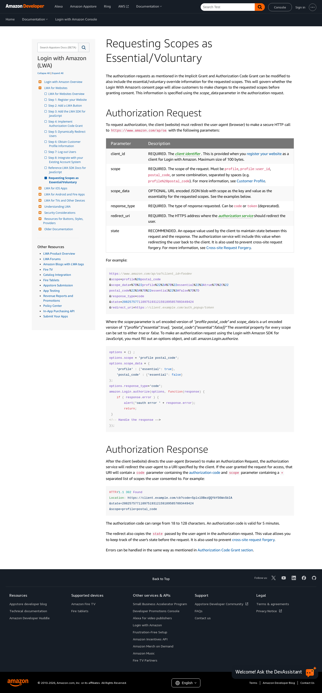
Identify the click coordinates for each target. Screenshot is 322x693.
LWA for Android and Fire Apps (64, 194)
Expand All (58, 73)
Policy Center (52, 306)
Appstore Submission (58, 285)
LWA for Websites (55, 88)
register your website (264, 153)
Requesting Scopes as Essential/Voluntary (64, 180)
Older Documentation (58, 229)
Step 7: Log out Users (62, 152)
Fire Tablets (51, 280)
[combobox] (57, 47)
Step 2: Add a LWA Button (65, 106)
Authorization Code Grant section (225, 550)
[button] (83, 47)
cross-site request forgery (253, 539)
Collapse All (43, 73)
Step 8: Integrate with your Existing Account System (66, 160)
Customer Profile (251, 181)
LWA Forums (52, 259)
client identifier (187, 153)
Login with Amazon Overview (62, 82)
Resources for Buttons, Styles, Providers (63, 221)
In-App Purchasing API (59, 311)
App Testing (51, 290)
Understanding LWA (57, 207)
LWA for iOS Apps (55, 188)
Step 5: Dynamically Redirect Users (67, 134)
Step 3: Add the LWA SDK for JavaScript (67, 113)
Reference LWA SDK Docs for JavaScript (68, 170)
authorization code (204, 472)
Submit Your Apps (55, 316)
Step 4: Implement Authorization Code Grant (66, 124)
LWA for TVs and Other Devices (64, 200)
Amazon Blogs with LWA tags (63, 264)
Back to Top (161, 579)
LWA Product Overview (59, 253)
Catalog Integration (57, 274)
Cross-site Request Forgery (228, 247)
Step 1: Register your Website (68, 100)
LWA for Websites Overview (66, 94)
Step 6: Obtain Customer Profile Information (65, 144)
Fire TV (48, 269)
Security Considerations (59, 213)
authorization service (235, 215)
